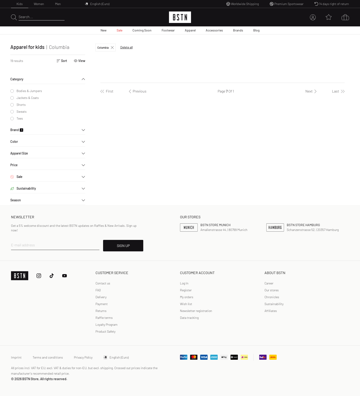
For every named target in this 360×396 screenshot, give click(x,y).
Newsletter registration (196, 311)
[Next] (311, 91)
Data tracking (189, 318)
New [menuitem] (104, 30)
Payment (102, 304)
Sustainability (274, 304)
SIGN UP (123, 245)
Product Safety (105, 331)
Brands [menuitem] (238, 30)
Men (58, 4)
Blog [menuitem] (256, 30)
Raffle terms (104, 318)
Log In (184, 283)
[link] (184, 283)
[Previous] (136, 91)
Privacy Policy (83, 357)
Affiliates (270, 311)
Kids (20, 4)
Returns (101, 311)
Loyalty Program (107, 324)
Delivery (101, 297)
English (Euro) (116, 357)
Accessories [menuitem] (214, 30)
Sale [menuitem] (119, 30)
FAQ (98, 290)
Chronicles (271, 297)
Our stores (271, 290)
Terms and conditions (48, 357)
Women (39, 4)
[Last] (338, 91)
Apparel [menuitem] (190, 30)
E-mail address (23, 245)
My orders (186, 297)
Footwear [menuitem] (168, 30)
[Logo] (180, 17)
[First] (106, 91)
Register (186, 290)
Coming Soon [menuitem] (142, 30)
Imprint (16, 357)
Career (268, 283)
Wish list (186, 304)
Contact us (103, 283)
